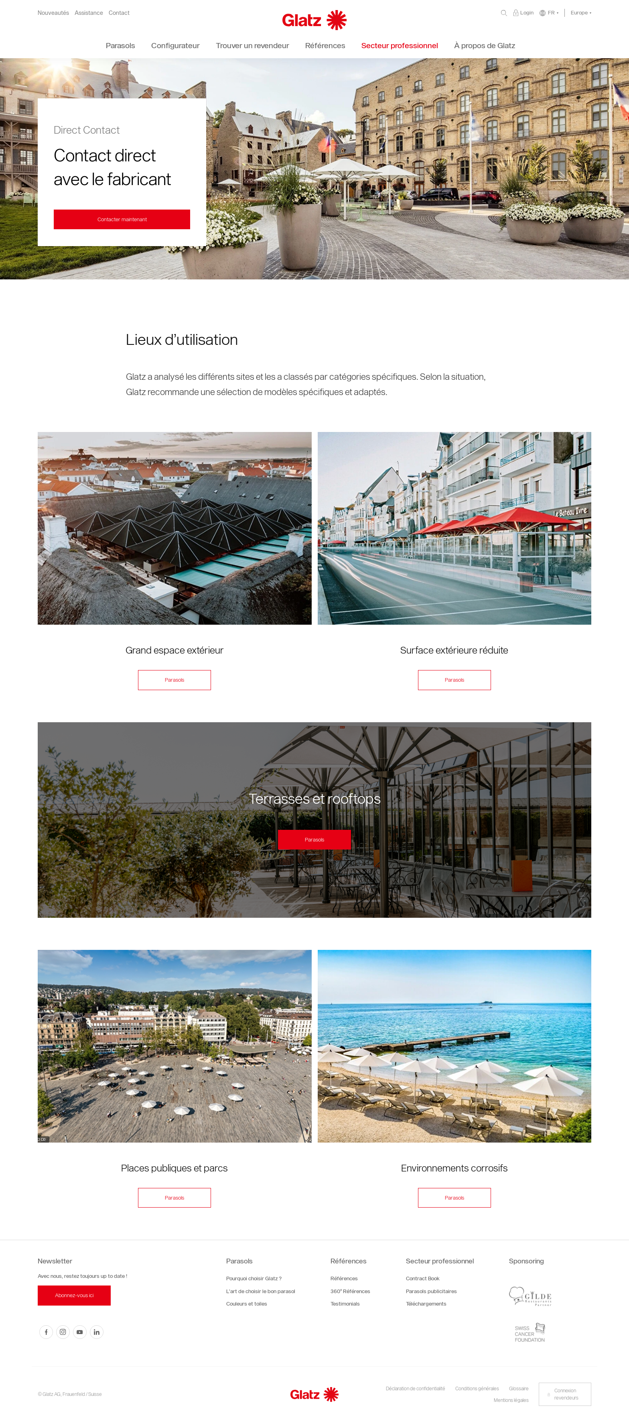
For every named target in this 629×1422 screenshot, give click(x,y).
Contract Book (423, 1278)
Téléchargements (426, 1304)
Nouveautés (53, 13)
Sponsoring (526, 1261)
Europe (579, 13)
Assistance (89, 13)
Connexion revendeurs (562, 1394)
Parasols (174, 680)
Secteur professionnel (440, 1261)
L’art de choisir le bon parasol (260, 1291)
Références (349, 1261)
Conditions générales (477, 1388)
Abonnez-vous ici (74, 1295)
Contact (119, 13)
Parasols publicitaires (431, 1291)
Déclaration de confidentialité (415, 1388)
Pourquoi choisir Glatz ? (254, 1278)
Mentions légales (511, 1400)
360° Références (350, 1291)
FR (551, 13)
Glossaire (519, 1388)
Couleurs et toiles (246, 1304)
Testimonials (345, 1304)
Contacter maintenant (122, 219)
